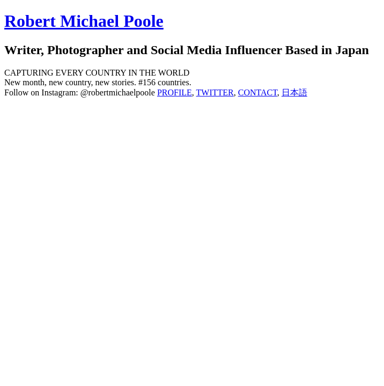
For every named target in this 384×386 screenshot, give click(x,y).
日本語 (294, 92)
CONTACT (257, 92)
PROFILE (174, 92)
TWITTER (215, 92)
